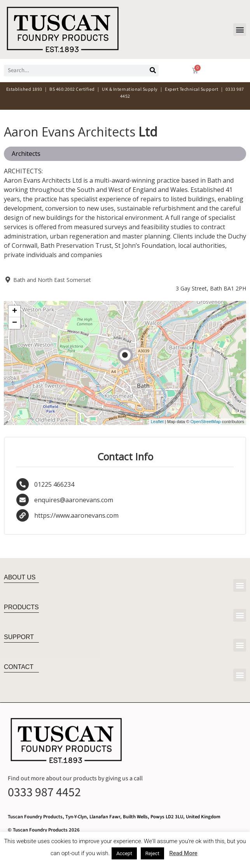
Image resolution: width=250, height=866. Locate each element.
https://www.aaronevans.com (76, 515)
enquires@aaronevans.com (73, 500)
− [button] (14, 323)
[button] (239, 29)
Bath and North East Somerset (47, 279)
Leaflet (157, 421)
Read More (183, 853)
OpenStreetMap (206, 421)
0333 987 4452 (44, 792)
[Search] (153, 70)
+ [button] (14, 311)
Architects (26, 153)
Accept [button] (124, 853)
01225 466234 (54, 484)
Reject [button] (152, 853)
